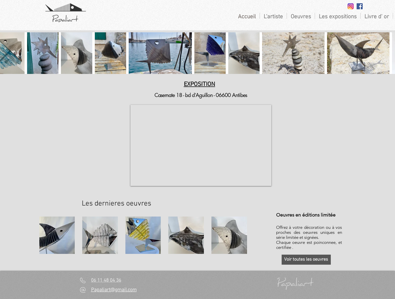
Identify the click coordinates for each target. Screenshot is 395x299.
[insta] (351, 6)
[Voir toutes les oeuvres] (306, 260)
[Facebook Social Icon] (360, 6)
